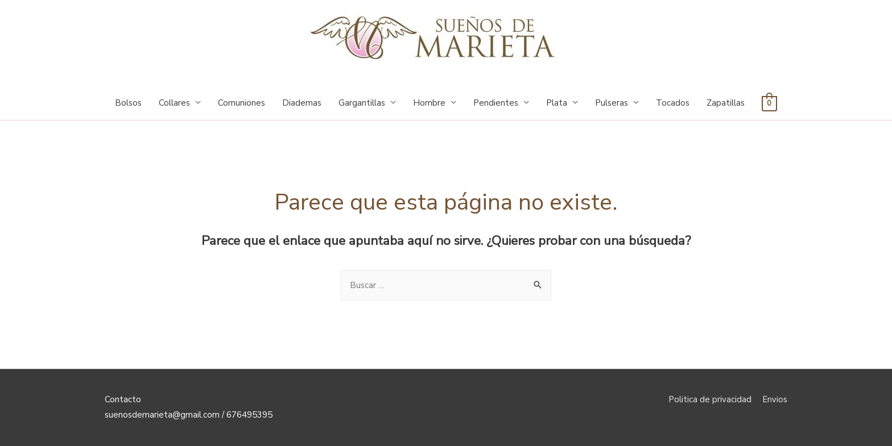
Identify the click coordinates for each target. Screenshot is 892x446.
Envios (774, 399)
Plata (556, 103)
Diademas (301, 103)
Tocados (672, 103)
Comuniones (241, 103)
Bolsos (128, 103)
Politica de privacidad (709, 399)
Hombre (429, 103)
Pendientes (495, 103)
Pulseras (611, 103)
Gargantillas (361, 103)
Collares (174, 103)
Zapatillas (726, 103)
